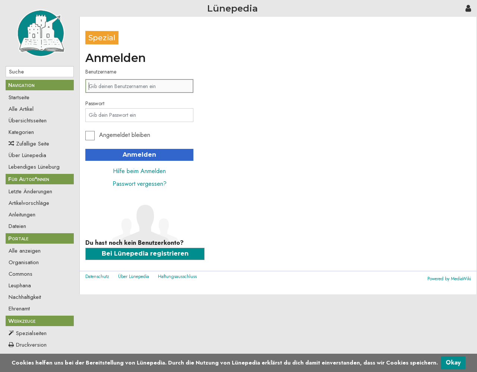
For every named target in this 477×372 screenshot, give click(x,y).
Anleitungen (22, 214)
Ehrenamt (19, 308)
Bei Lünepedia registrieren (145, 253)
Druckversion (31, 345)
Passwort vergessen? (140, 183)
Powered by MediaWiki (449, 278)
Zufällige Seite (32, 144)
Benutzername (100, 71)
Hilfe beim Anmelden (139, 171)
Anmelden (139, 154)
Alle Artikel (21, 109)
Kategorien (21, 132)
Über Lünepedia (27, 155)
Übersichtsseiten (28, 120)
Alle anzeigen (25, 251)
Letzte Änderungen (30, 191)
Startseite (19, 97)
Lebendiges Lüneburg (34, 167)
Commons (20, 274)
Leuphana (20, 285)
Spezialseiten (31, 333)
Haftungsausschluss (177, 276)
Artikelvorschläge (29, 203)
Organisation (24, 262)
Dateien (17, 226)
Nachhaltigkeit (25, 297)
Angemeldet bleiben (124, 135)
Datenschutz (97, 276)
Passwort (94, 103)
